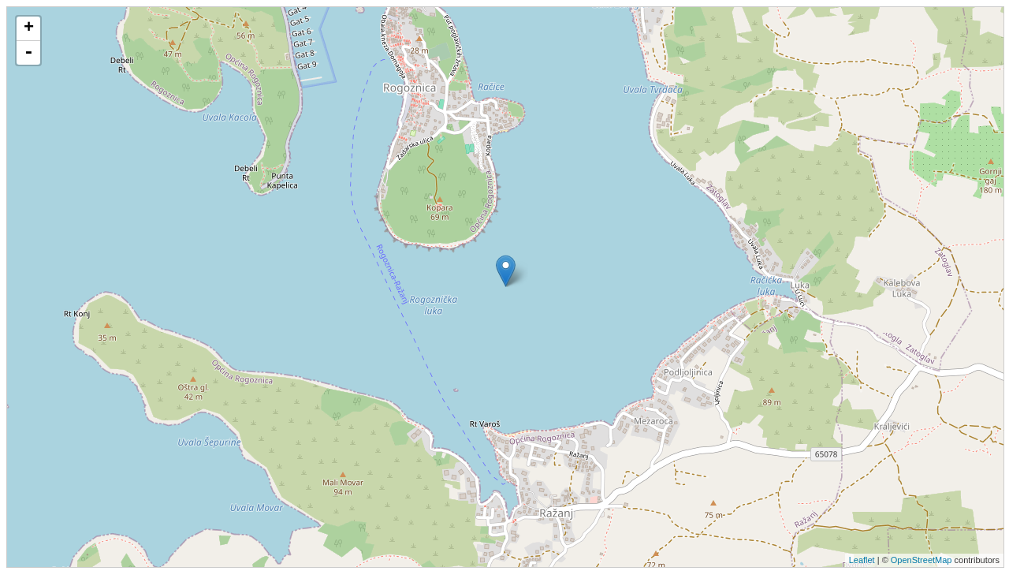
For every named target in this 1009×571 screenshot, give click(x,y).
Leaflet (862, 560)
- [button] (28, 53)
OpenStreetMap (921, 560)
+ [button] (29, 28)
